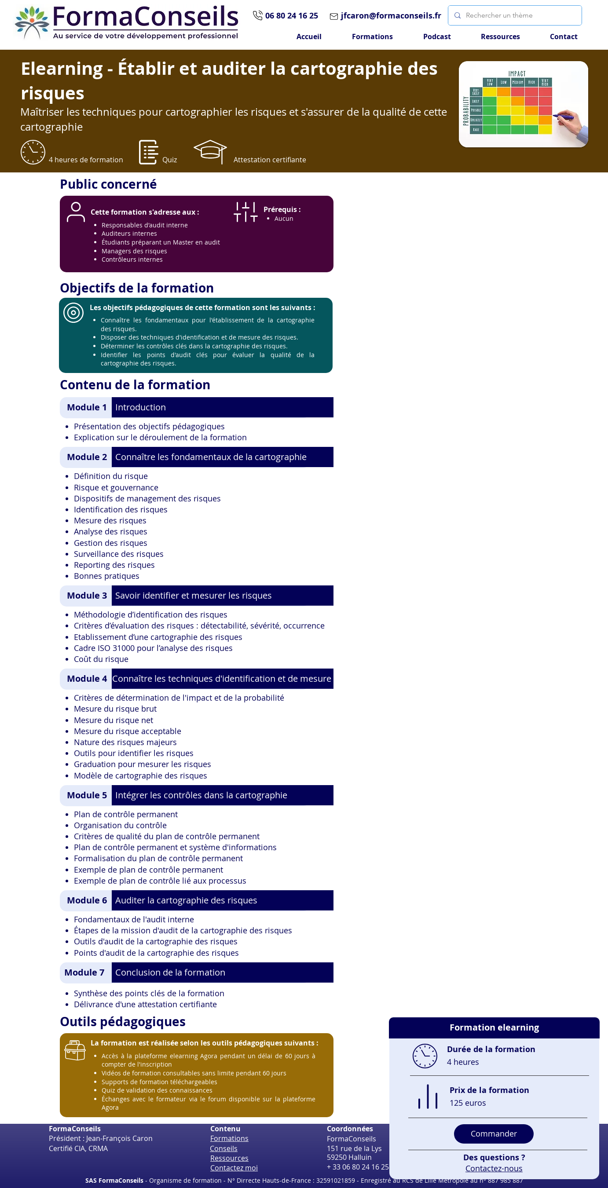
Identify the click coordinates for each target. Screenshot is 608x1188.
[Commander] (494, 1134)
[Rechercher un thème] (514, 15)
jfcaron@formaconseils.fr (391, 15)
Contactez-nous (494, 1168)
